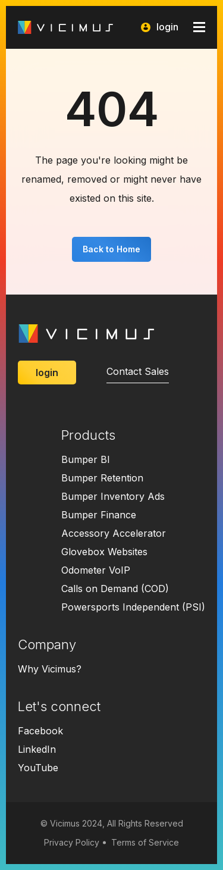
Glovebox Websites (104, 552)
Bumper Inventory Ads (113, 496)
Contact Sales (137, 371)
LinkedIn (37, 749)
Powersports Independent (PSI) (133, 607)
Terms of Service (145, 842)
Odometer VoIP (95, 570)
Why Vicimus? (49, 669)
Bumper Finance (98, 515)
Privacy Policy (71, 842)
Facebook (40, 731)
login (159, 27)
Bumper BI (85, 459)
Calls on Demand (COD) (115, 588)
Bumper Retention (102, 478)
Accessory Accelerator (113, 533)
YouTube (38, 768)
